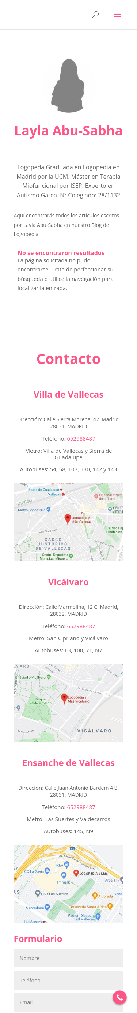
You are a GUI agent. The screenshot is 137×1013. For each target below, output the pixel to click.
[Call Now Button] (120, 997)
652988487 (81, 386)
